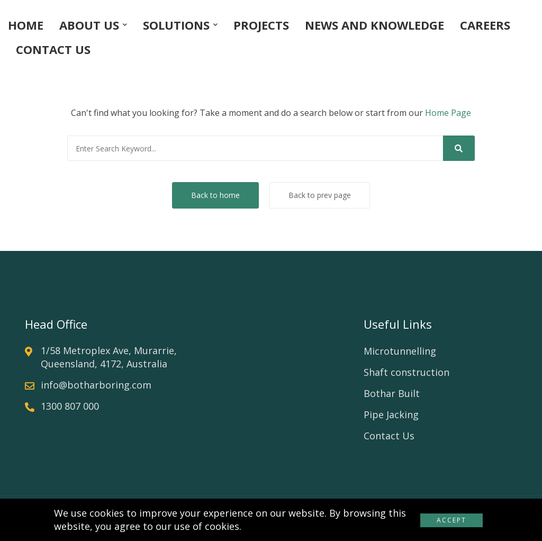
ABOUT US (89, 25)
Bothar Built (392, 393)
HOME (25, 25)
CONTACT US (53, 49)
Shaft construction (406, 372)
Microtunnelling (400, 351)
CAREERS (485, 25)
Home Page (448, 113)
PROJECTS (261, 25)
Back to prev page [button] (319, 195)
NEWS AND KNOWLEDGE (374, 25)
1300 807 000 (70, 406)
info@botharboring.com (96, 384)
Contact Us (389, 435)
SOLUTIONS (176, 25)
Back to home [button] (215, 195)
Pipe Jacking (391, 414)
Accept (451, 520)
